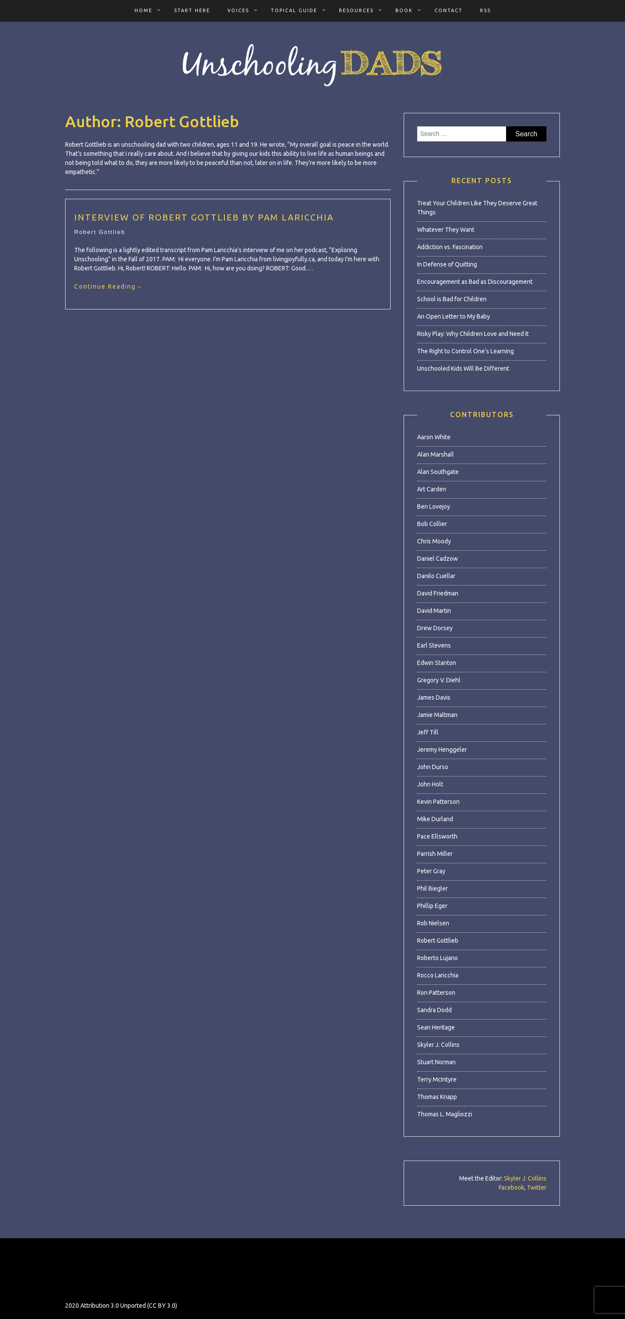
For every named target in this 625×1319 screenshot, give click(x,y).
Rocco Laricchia (437, 975)
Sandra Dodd (434, 1010)
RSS (485, 10)
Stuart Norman (436, 1062)
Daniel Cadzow (437, 558)
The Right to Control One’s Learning (465, 351)
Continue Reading (108, 286)
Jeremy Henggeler (442, 749)
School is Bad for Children (452, 299)
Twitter (536, 1187)
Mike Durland (435, 819)
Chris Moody (434, 541)
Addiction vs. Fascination (450, 246)
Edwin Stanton (436, 662)
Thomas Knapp (437, 1096)
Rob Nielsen (433, 923)
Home (143, 10)
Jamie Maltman (437, 714)
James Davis (434, 697)
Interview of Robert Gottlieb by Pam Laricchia (204, 217)
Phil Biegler (432, 888)
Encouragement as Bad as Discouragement (475, 281)
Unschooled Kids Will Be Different (463, 368)
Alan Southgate (438, 471)
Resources (356, 10)
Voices (238, 10)
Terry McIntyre (437, 1079)
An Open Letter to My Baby (453, 316)
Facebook (511, 1187)
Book (404, 10)
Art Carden (431, 489)
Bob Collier (432, 523)
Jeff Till (427, 732)
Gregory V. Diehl (439, 680)
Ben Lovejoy (433, 506)
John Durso (432, 766)
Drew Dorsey (435, 628)
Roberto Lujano (437, 957)
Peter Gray (431, 871)
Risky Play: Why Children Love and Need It (473, 333)
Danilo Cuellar (436, 575)
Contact (448, 10)
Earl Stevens (434, 645)
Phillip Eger (432, 905)
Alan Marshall (435, 454)
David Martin (434, 610)
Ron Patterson (436, 992)
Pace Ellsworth (437, 836)
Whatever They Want (445, 229)
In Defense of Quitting (447, 264)
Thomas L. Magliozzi (444, 1114)
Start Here (192, 10)
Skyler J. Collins (438, 1044)
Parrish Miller (435, 853)
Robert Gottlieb (99, 232)
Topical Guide (294, 10)
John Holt (430, 784)
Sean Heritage (436, 1027)
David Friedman (437, 593)
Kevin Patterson (438, 801)
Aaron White (434, 437)
